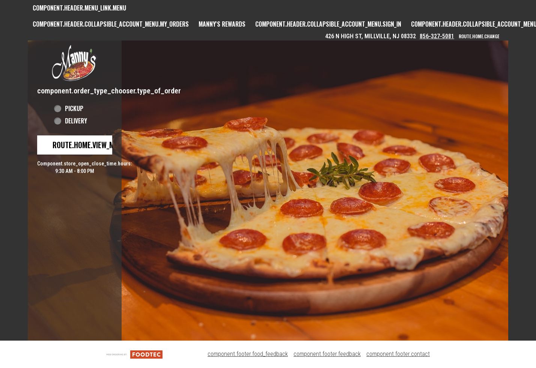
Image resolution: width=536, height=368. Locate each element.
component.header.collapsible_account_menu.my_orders (111, 24)
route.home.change (479, 36)
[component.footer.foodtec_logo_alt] (134, 353)
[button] (75, 62)
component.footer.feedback (327, 353)
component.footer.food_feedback (248, 353)
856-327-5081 (437, 36)
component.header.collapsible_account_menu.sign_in (328, 24)
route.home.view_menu (89, 144)
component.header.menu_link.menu (79, 7)
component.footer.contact (398, 353)
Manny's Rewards (222, 24)
